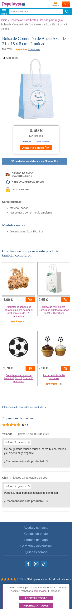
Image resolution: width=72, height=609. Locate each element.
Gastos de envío (36, 534)
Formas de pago (36, 540)
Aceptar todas (36, 598)
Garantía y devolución (36, 546)
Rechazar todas (36, 605)
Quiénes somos (36, 552)
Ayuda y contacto (36, 527)
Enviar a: (56, 4)
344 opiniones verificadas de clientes (49, 579)
